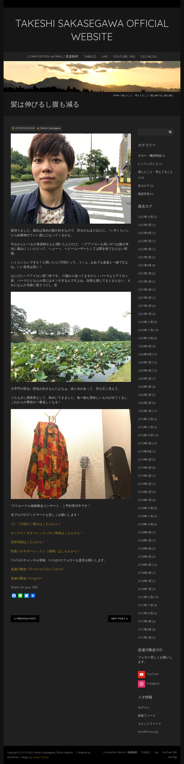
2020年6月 (145, 370)
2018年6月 (145, 548)
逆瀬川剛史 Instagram (26, 578)
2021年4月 (145, 289)
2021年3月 (145, 298)
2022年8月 (145, 233)
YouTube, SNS (124, 56)
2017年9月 (145, 621)
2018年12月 (145, 508)
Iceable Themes (40, 757)
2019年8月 (145, 451)
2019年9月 (145, 443)
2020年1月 (145, 411)
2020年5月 (145, 378)
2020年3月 (145, 395)
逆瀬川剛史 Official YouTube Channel (37, 569)
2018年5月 (145, 557)
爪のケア (144, 186)
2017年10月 (145, 613)
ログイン (144, 707)
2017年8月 (145, 629)
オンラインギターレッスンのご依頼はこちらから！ (47, 533)
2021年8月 (145, 265)
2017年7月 (145, 637)
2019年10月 (145, 435)
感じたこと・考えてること (134, 95)
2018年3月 (145, 573)
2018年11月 (145, 516)
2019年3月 (145, 484)
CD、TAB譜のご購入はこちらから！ (36, 524)
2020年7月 (145, 362)
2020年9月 (145, 346)
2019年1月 (145, 500)
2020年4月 (145, 387)
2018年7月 (145, 540)
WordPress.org (148, 732)
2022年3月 (145, 249)
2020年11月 (145, 330)
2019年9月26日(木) (25, 128)
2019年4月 (145, 476)
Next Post (119, 618)
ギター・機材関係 (149, 156)
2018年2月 (145, 581)
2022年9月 (145, 225)
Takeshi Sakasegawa (50, 128)
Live (105, 56)
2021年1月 (145, 314)
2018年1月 (145, 589)
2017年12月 (145, 597)
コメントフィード (149, 724)
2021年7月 (145, 273)
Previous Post (25, 618)
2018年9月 (145, 532)
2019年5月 (145, 468)
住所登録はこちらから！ (28, 542)
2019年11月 (145, 427)
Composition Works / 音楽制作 (52, 56)
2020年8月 (145, 354)
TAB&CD (90, 56)
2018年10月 (145, 524)
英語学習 (144, 194)
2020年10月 (145, 338)
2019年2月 (145, 492)
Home (116, 95)
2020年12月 (145, 322)
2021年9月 (145, 257)
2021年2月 (145, 306)
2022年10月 (145, 217)
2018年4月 (145, 565)
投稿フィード (146, 715)
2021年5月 (145, 281)
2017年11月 (145, 605)
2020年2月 (145, 403)
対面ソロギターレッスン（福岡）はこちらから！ (45, 551)
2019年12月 (145, 419)
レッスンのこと (148, 164)
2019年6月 (145, 459)
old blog (149, 56)
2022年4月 (145, 241)
